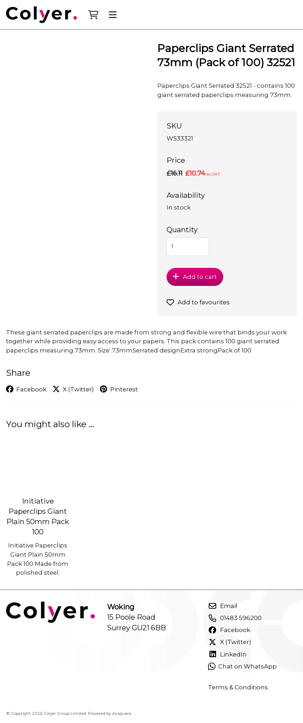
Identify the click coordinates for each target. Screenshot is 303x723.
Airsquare (121, 713)
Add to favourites (198, 302)
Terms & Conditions (238, 687)
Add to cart (195, 276)
